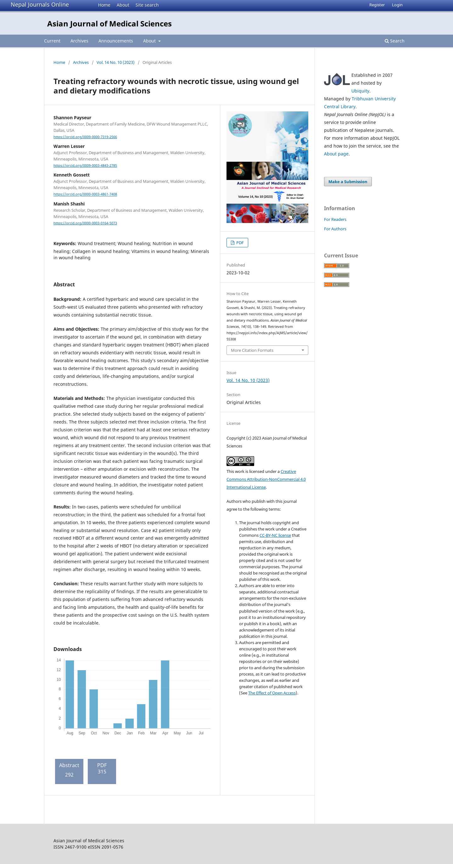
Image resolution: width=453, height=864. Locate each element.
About (123, 5)
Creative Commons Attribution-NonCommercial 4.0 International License (266, 479)
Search (395, 41)
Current (52, 41)
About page (336, 154)
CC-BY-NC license (275, 535)
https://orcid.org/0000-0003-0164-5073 (85, 223)
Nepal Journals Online (40, 4)
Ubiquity (360, 91)
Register (377, 5)
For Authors (335, 229)
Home (104, 5)
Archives (79, 41)
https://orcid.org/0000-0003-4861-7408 (85, 194)
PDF (239, 242)
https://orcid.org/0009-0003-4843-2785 (85, 165)
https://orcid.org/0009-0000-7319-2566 (85, 137)
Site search (147, 5)
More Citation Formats (252, 350)
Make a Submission (347, 181)
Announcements (115, 41)
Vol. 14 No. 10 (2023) (116, 62)
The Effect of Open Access (272, 693)
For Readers (335, 219)
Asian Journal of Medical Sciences (109, 23)
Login (397, 5)
